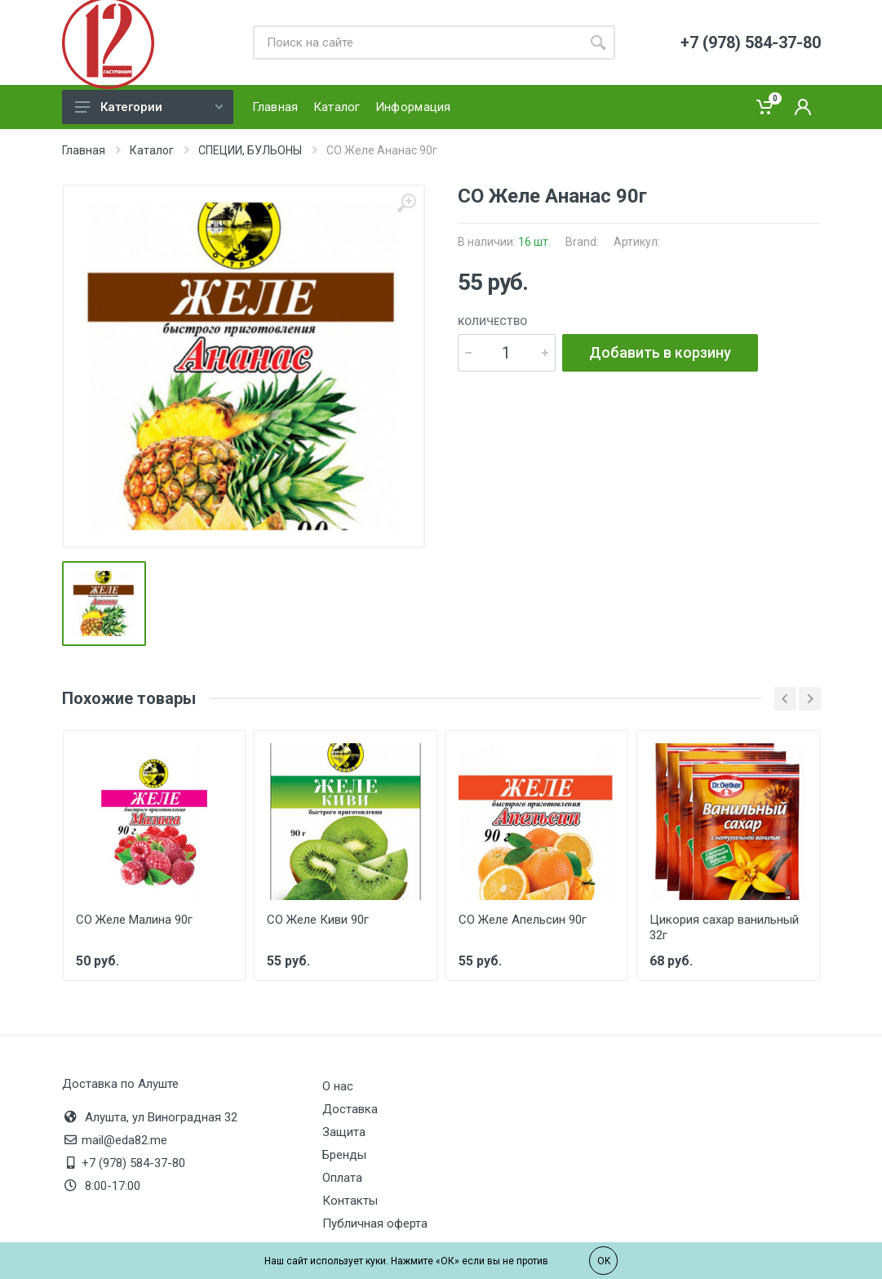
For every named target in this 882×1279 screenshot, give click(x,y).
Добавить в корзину (660, 352)
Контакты (350, 1200)
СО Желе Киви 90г (318, 919)
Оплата (342, 1177)
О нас (337, 1086)
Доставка (350, 1109)
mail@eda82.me (124, 1140)
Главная (83, 150)
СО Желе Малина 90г (134, 919)
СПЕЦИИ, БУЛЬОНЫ (250, 150)
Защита (344, 1132)
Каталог (152, 150)
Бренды (344, 1155)
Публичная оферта (375, 1223)
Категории (149, 107)
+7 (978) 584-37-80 (133, 1163)
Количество (492, 321)
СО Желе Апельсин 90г (523, 919)
